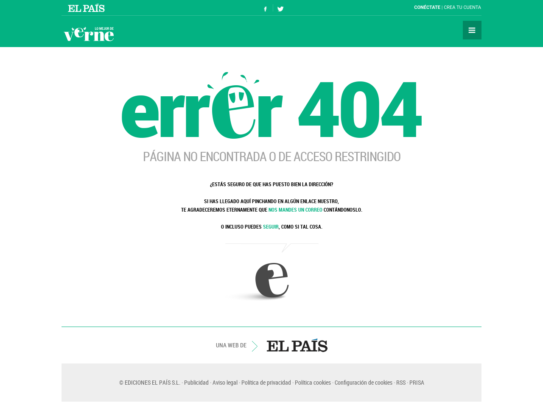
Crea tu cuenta (462, 7)
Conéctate (427, 7)
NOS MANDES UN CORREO (295, 209)
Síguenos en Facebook (265, 7)
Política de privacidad (266, 382)
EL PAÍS (297, 345)
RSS (401, 382)
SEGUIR (271, 226)
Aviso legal (225, 382)
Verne (89, 34)
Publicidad (196, 382)
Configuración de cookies (363, 382)
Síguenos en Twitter (280, 7)
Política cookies (313, 382)
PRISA (416, 382)
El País (87, 7)
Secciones (472, 30)
